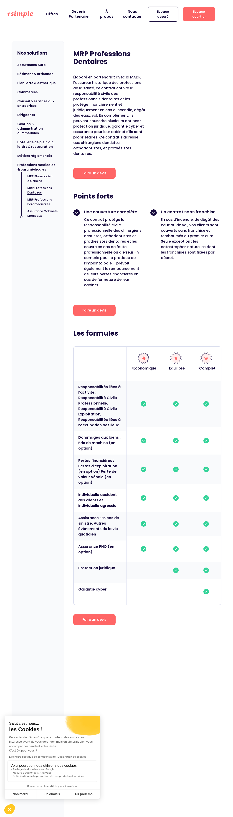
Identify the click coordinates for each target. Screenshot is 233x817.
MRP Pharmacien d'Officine (39, 178)
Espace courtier (199, 14)
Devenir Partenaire (79, 14)
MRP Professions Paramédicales (39, 201)
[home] (20, 14)
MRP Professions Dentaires (39, 190)
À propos (107, 14)
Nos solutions (32, 53)
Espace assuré (163, 14)
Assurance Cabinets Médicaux (42, 213)
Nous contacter (132, 14)
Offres (52, 14)
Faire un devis (94, 173)
